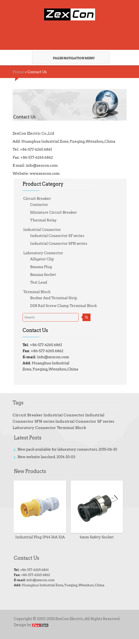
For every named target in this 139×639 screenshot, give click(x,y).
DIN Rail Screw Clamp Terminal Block (63, 306)
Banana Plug (41, 267)
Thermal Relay (43, 220)
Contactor (39, 204)
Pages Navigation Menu (69, 58)
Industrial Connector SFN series (58, 243)
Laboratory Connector (43, 253)
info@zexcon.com (40, 580)
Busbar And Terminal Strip (53, 298)
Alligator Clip (42, 259)
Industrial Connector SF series (57, 236)
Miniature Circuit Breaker (53, 212)
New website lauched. (36, 457)
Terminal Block (36, 292)
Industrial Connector (42, 230)
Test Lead (38, 282)
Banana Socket (43, 274)
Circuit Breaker (37, 198)
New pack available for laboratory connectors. (57, 449)
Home (18, 72)
